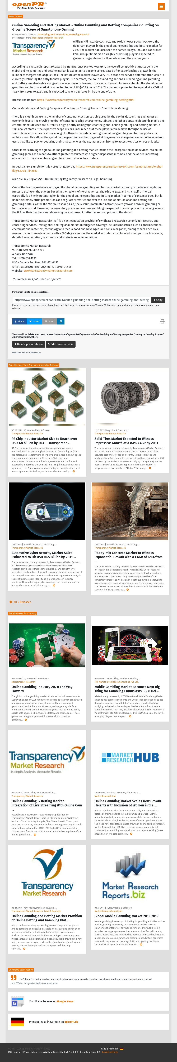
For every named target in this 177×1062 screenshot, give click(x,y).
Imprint (17, 1052)
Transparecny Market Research (27, 796)
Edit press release (60, 344)
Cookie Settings (110, 1052)
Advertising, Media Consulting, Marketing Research (63, 34)
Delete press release (29, 344)
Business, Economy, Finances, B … (123, 792)
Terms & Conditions (48, 1052)
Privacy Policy (30, 1052)
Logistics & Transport (117, 430)
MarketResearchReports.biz (109, 911)
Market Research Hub (105, 796)
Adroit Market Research (23, 682)
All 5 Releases (19, 602)
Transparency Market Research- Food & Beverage (36, 911)
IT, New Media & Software (36, 430)
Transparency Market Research (47, 37)
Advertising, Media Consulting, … (40, 544)
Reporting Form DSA (90, 1052)
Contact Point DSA (69, 1052)
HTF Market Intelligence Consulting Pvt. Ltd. (117, 682)
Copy (158, 300)
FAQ (10, 1052)
